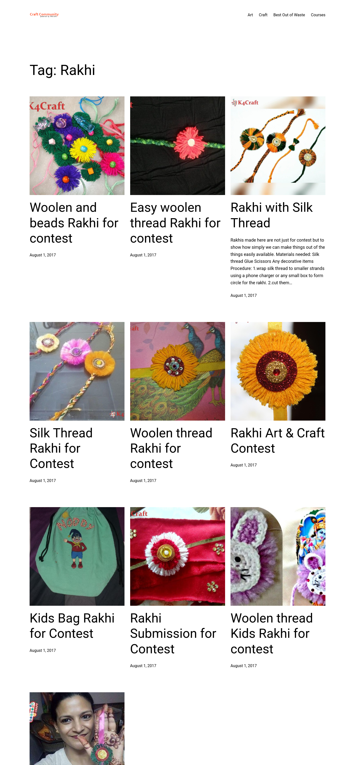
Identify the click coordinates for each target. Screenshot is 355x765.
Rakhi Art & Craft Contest (278, 441)
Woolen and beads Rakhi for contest (74, 223)
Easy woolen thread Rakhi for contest (175, 223)
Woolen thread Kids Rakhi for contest (272, 634)
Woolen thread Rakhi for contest (171, 448)
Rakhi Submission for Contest (173, 634)
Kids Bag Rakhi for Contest (72, 626)
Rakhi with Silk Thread (272, 215)
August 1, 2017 (43, 255)
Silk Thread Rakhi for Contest (61, 448)
